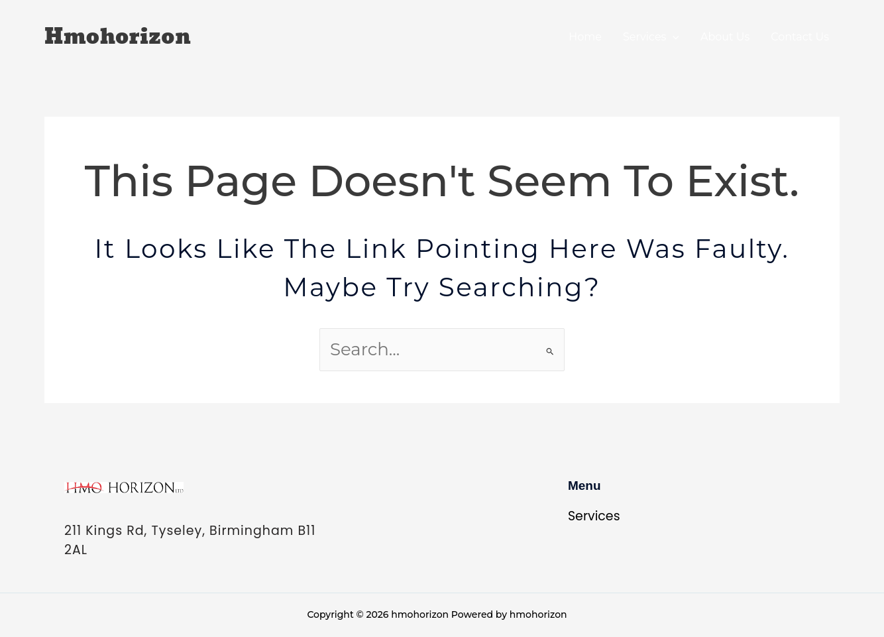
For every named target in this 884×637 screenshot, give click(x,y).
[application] (672, 36)
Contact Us (800, 36)
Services (651, 36)
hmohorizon (117, 37)
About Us (724, 36)
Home (585, 36)
